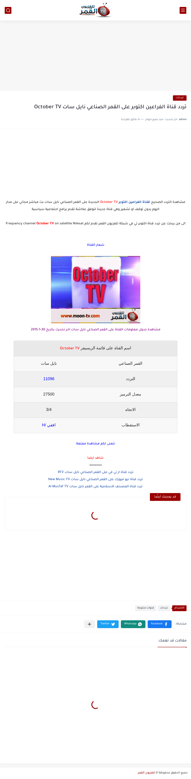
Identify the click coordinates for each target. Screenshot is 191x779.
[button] (160, 624)
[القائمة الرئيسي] (183, 10)
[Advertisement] (95, 56)
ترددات (180, 97)
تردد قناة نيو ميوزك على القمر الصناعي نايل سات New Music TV (95, 479)
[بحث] (8, 10)
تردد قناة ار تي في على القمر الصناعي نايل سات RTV (95, 472)
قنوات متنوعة (145, 608)
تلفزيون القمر (146, 773)
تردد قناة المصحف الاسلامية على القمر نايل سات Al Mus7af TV (95, 487)
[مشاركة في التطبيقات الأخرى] (89, 624)
